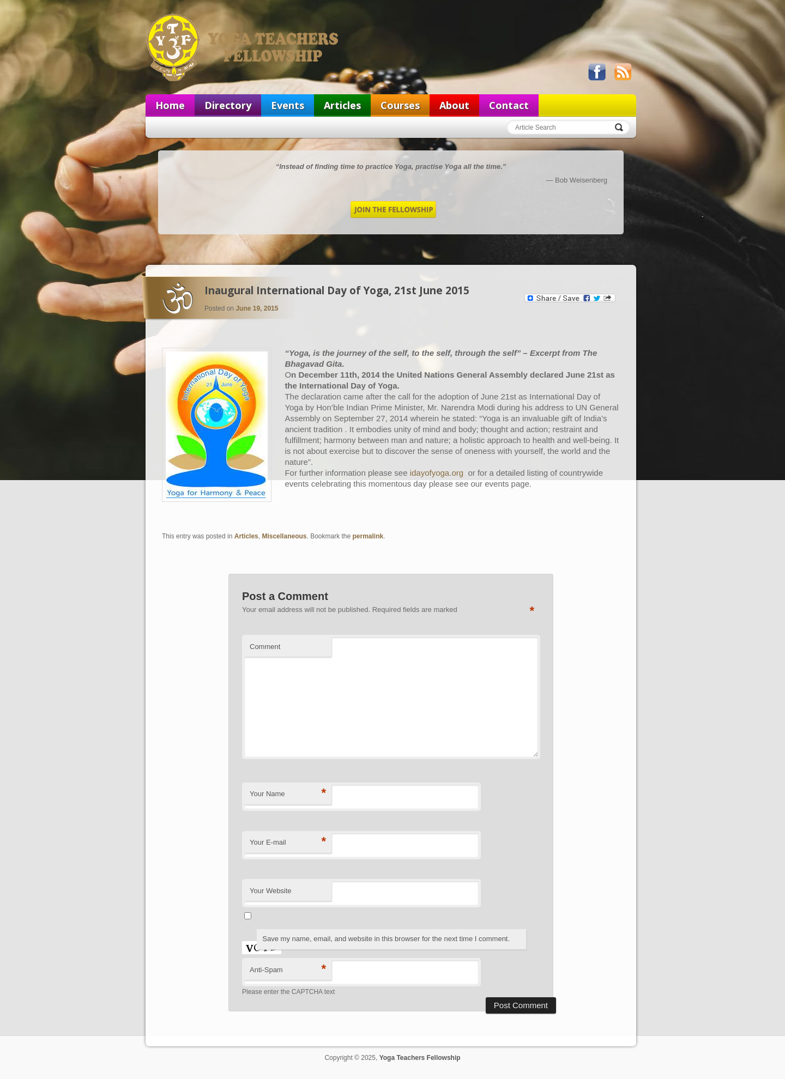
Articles (342, 105)
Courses (400, 105)
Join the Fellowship (393, 209)
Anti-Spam (288, 969)
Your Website (271, 891)
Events (287, 105)
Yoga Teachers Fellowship (243, 47)
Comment (265, 646)
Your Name (288, 793)
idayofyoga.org (438, 472)
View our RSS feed (622, 72)
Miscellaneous (284, 536)
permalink (368, 536)
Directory (227, 105)
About (454, 105)
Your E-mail (288, 842)
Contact (509, 105)
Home (170, 105)
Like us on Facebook (597, 72)
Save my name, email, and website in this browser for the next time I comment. (386, 939)
